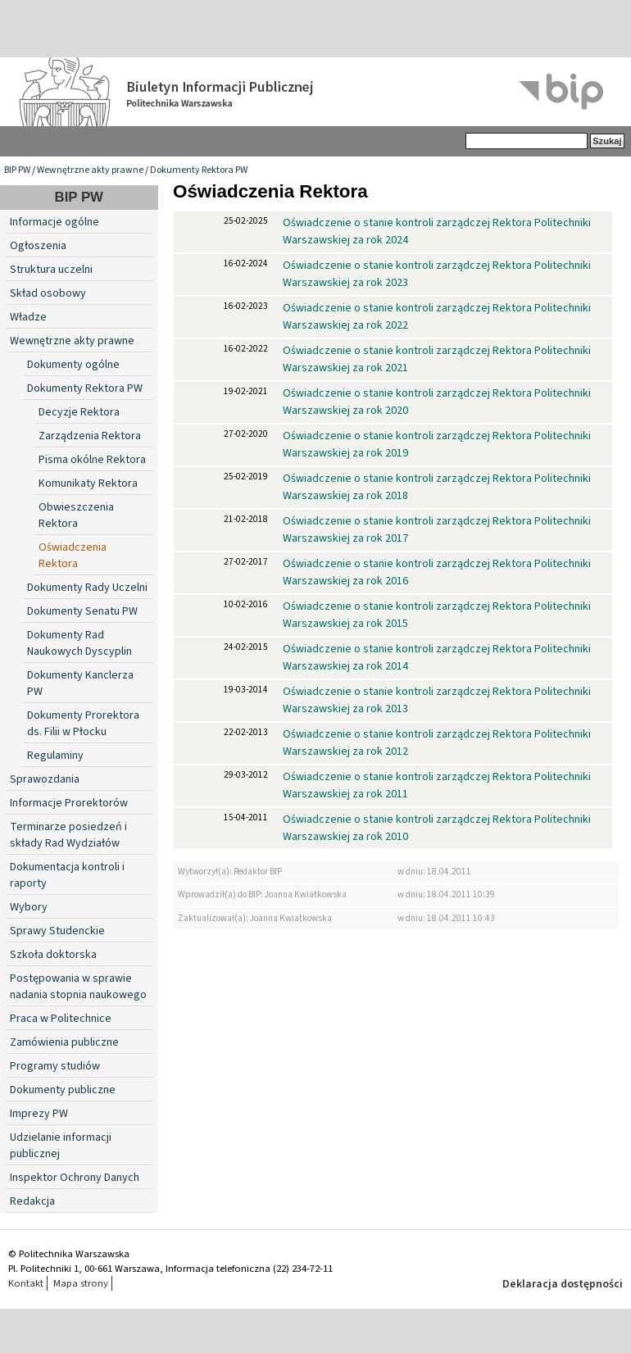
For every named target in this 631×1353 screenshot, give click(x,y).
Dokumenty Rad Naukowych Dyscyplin (79, 643)
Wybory (29, 907)
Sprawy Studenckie (57, 931)
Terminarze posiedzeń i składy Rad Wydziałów (68, 835)
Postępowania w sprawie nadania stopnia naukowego (78, 986)
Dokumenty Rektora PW (198, 170)
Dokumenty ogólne (73, 364)
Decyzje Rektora (79, 412)
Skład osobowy (48, 293)
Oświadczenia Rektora (73, 555)
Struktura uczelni (51, 269)
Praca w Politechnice (60, 1018)
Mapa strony (80, 1283)
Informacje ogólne (54, 222)
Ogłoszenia (38, 246)
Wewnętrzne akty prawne (90, 170)
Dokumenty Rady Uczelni (87, 587)
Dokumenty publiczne (63, 1090)
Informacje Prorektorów (69, 803)
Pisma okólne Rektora (92, 460)
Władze (28, 317)
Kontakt (25, 1283)
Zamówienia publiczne (64, 1042)
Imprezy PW (39, 1114)
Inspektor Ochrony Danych (74, 1177)
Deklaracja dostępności (562, 1284)
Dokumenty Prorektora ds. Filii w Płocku (83, 723)
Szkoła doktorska (53, 955)
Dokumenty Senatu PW (82, 611)
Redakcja (32, 1201)
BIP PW (17, 170)
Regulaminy (55, 755)
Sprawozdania (44, 779)
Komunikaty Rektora (88, 483)
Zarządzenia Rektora (90, 436)
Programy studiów (55, 1066)
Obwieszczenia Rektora (76, 515)
